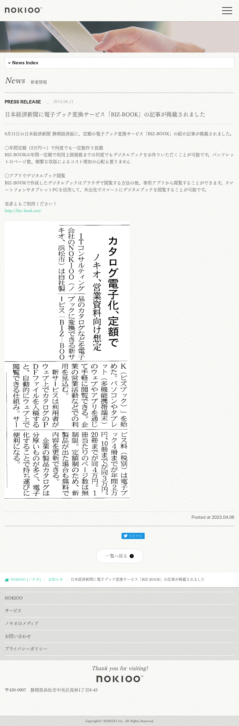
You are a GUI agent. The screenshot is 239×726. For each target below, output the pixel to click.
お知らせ (55, 579)
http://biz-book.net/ (23, 211)
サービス (13, 610)
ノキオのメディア (22, 623)
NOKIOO (14, 598)
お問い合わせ (18, 636)
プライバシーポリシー (26, 649)
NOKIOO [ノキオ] (26, 579)
